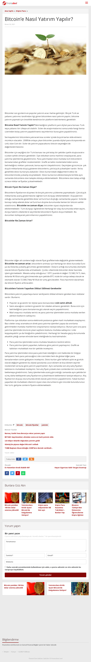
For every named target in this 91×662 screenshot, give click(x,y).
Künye (13, 652)
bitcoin (20, 425)
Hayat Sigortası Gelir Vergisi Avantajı (66, 466)
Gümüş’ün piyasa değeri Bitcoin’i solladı (21, 444)
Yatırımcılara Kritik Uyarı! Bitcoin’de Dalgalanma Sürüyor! (27, 510)
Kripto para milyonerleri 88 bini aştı (44, 507)
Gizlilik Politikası (24, 652)
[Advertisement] (45, 94)
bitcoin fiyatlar (32, 425)
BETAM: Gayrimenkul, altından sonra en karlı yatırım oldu (29, 437)
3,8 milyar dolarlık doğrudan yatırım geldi (22, 441)
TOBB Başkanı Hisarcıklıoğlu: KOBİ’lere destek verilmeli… (29, 448)
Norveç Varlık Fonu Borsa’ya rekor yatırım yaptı (25, 433)
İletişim (6, 652)
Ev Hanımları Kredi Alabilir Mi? (24, 466)
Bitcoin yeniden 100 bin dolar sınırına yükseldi (12, 507)
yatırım (45, 425)
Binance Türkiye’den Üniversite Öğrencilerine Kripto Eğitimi (77, 510)
